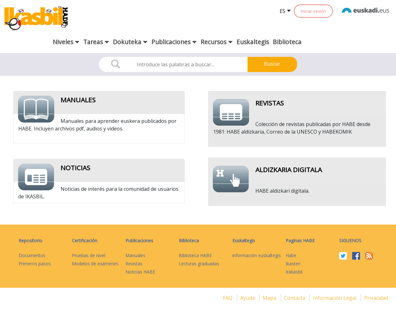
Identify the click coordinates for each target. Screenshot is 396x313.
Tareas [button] (96, 42)
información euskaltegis (256, 255)
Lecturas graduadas (199, 264)
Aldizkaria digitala (288, 169)
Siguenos (350, 241)
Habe (291, 255)
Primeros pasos (35, 264)
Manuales (78, 99)
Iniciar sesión (313, 11)
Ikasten (293, 264)
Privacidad (376, 297)
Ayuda (248, 297)
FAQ (228, 297)
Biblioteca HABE (195, 255)
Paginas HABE (300, 241)
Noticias (75, 167)
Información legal (335, 297)
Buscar (272, 63)
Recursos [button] (217, 42)
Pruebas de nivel (88, 255)
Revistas (269, 103)
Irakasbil (294, 272)
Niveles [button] (66, 42)
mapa (270, 297)
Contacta (295, 297)
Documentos (32, 255)
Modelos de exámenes (95, 264)
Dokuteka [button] (130, 42)
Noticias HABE (140, 272)
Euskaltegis (252, 42)
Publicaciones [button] (174, 42)
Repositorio (30, 241)
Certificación (84, 241)
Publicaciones (139, 241)
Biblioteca (287, 42)
